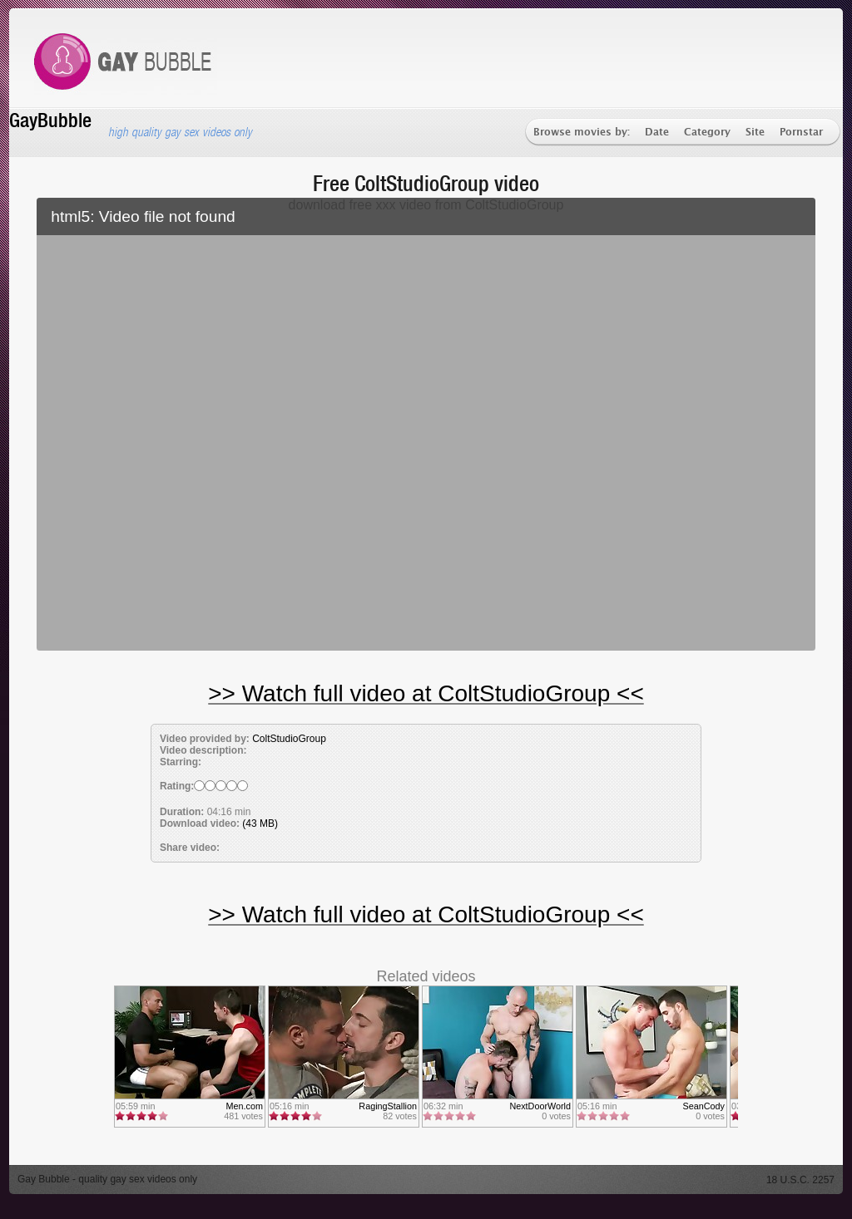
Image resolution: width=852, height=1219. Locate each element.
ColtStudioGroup (289, 739)
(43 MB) (260, 823)
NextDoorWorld (540, 1106)
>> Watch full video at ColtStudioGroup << (425, 693)
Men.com (244, 1106)
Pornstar (801, 132)
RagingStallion (388, 1106)
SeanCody (704, 1106)
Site (755, 132)
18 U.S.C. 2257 (800, 1180)
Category (707, 132)
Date (657, 132)
